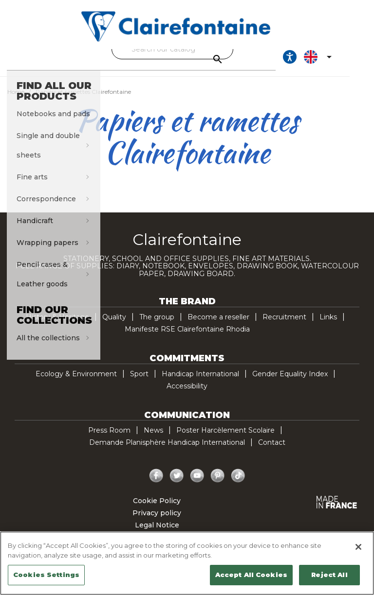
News (153, 439)
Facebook (156, 484)
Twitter (177, 484)
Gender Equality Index (290, 382)
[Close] (358, 547)
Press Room (109, 439)
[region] (187, 563)
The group (156, 325)
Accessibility (187, 394)
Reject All (329, 574)
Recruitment (284, 325)
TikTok (238, 484)
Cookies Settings (46, 574)
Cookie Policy (157, 509)
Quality (114, 325)
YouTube (197, 484)
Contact (271, 451)
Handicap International (200, 382)
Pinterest (217, 484)
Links (328, 325)
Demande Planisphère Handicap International (167, 451)
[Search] (184, 49)
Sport (139, 382)
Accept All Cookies (251, 574)
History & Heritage (57, 325)
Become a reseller (218, 325)
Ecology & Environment (76, 382)
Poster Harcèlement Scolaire (225, 439)
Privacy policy (156, 521)
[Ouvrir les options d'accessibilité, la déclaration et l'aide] (311, 61)
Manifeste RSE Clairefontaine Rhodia (187, 337)
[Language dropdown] (341, 61)
